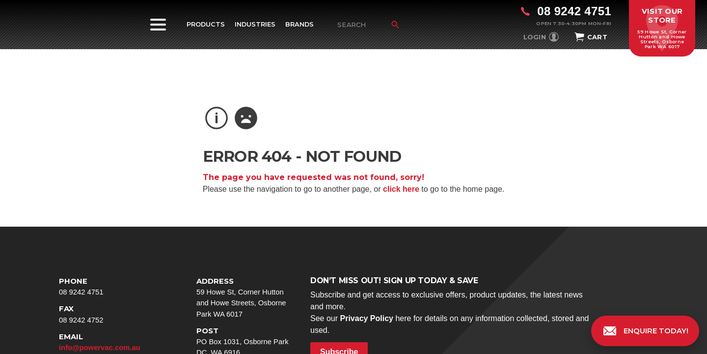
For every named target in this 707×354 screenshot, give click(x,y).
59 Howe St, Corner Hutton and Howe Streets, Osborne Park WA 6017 (245, 297)
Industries (255, 24)
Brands (299, 24)
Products (206, 24)
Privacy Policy (366, 318)
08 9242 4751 (108, 286)
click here (401, 189)
